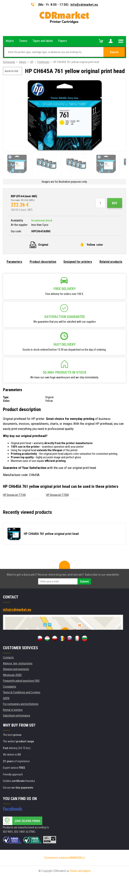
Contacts (8, 657)
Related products (111, 262)
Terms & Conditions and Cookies (21, 692)
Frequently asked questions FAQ (21, 680)
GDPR (6, 698)
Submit (84, 581)
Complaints (9, 686)
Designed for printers (78, 262)
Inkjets (22, 62)
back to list (11, 71)
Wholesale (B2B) (12, 675)
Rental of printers (13, 710)
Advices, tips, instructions (17, 663)
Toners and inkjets (80, 871)
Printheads (43, 62)
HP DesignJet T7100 (14, 495)
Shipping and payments (16, 669)
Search (114, 52)
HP (31, 62)
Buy (114, 203)
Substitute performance (16, 715)
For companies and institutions (20, 704)
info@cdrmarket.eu (84, 4)
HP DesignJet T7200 (57, 495)
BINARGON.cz (77, 857)
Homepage (9, 62)
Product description (43, 262)
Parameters (14, 262)
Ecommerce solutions (56, 857)
